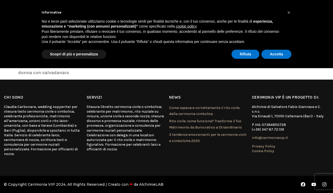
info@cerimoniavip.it (270, 138)
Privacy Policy (263, 146)
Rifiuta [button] (245, 54)
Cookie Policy (263, 151)
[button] (289, 12)
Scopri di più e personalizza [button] (74, 54)
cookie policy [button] (186, 26)
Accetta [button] (276, 54)
